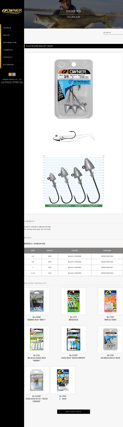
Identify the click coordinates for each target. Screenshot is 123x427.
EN (10, 74)
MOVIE (6, 35)
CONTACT (7, 57)
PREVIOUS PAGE (73, 412)
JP (14, 74)
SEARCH (7, 28)
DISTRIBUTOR (10, 42)
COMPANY (8, 50)
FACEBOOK (8, 65)
